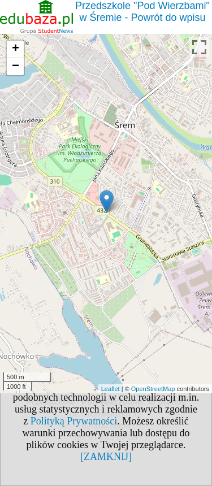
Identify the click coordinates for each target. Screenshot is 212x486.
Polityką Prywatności (74, 421)
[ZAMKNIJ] (106, 456)
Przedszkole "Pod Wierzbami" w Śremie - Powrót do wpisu (142, 11)
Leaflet (110, 388)
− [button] (15, 66)
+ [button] (15, 49)
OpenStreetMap (153, 388)
